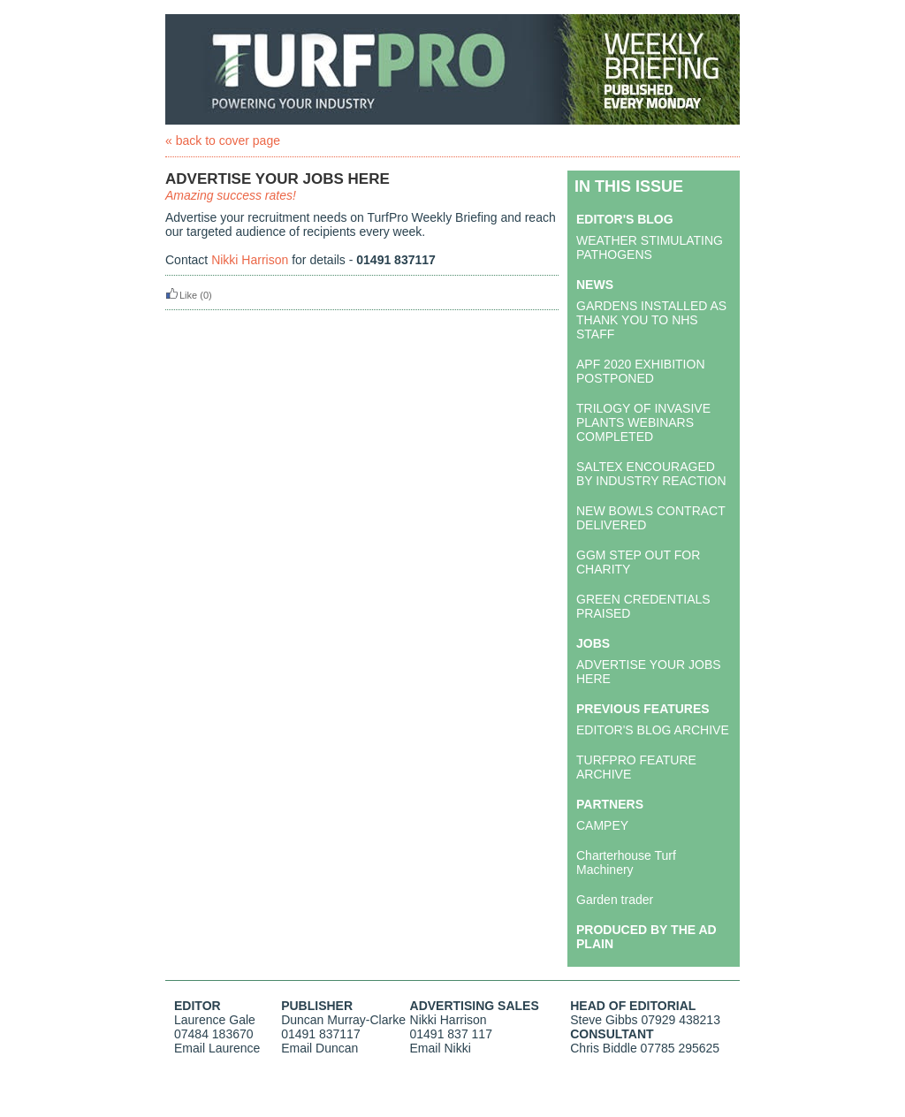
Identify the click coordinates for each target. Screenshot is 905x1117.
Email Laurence (217, 1048)
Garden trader (614, 900)
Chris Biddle (603, 1048)
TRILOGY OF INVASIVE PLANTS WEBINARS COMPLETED (643, 422)
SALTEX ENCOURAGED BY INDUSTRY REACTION (651, 474)
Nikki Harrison (249, 260)
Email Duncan (319, 1048)
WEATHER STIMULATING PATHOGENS (649, 247)
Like (181, 295)
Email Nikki (440, 1048)
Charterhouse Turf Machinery (626, 862)
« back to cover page (222, 140)
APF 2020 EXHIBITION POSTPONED (640, 371)
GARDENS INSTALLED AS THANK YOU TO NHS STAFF (651, 320)
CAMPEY (602, 825)
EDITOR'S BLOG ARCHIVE (652, 730)
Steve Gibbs (603, 1020)
